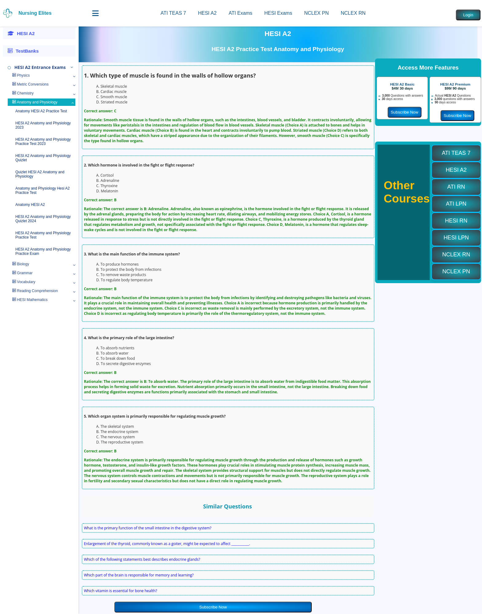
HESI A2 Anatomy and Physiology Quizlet (43, 158)
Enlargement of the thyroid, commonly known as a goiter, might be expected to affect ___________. (167, 543)
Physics (21, 75)
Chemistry (23, 93)
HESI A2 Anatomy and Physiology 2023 (43, 125)
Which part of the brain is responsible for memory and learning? (139, 575)
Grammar (22, 273)
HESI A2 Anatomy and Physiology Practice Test (43, 235)
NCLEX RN (353, 13)
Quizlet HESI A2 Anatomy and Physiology (39, 174)
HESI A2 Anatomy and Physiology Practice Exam (43, 251)
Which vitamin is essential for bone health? (120, 590)
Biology (20, 264)
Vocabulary (23, 282)
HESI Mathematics (30, 300)
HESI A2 (207, 13)
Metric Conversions (30, 84)
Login (468, 15)
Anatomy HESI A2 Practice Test (41, 111)
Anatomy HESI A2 (30, 205)
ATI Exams (240, 13)
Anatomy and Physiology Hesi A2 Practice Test (42, 190)
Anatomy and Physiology (34, 102)
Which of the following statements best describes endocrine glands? (142, 559)
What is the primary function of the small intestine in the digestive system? (147, 528)
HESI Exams (278, 13)
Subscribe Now (213, 607)
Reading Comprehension (35, 291)
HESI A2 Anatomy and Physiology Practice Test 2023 (43, 141)
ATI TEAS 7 (173, 13)
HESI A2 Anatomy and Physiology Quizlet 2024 (43, 219)
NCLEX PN (316, 13)
